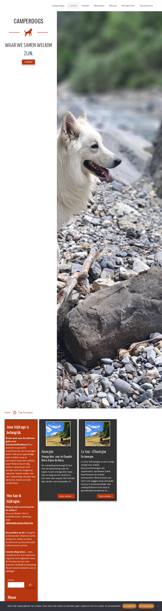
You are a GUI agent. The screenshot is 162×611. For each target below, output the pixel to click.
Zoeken (11, 580)
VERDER (28, 61)
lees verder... (66, 496)
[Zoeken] (30, 585)
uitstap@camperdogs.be (19, 522)
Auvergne (47, 451)
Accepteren (129, 606)
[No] (158, 606)
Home (7, 412)
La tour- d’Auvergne (93, 451)
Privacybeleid (146, 606)
